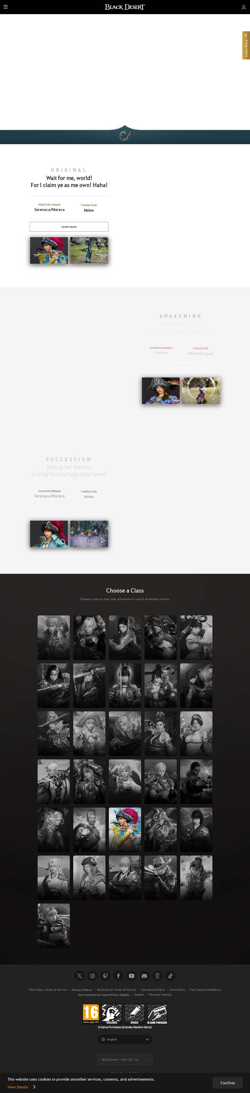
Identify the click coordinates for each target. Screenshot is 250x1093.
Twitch (105, 976)
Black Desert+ (157, 976)
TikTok (170, 976)
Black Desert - (120, 1059)
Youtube (131, 976)
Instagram (92, 976)
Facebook (118, 976)
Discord (144, 976)
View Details (17, 1086)
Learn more (69, 226)
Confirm (227, 1082)
